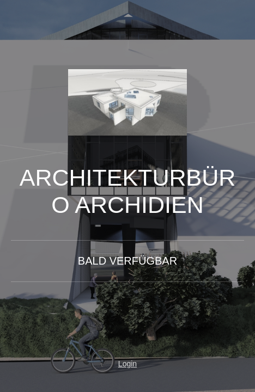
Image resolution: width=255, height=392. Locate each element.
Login (127, 363)
